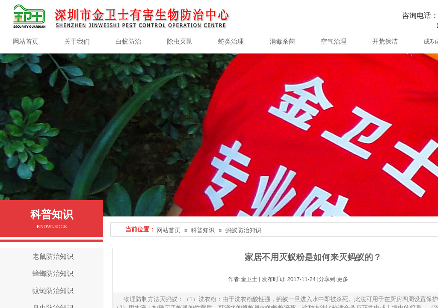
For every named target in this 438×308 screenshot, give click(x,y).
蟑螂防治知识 (53, 273)
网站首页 (169, 230)
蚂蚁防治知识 (243, 230)
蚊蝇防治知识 (53, 290)
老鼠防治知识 (53, 256)
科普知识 (203, 230)
